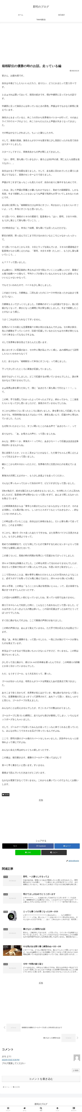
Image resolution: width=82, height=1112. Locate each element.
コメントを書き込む (41, 1079)
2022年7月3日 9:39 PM (10, 1061)
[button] (54, 852)
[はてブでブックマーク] (67, 846)
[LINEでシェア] (28, 852)
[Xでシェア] (15, 846)
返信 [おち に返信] (75, 1071)
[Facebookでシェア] (41, 846)
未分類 (6, 794)
